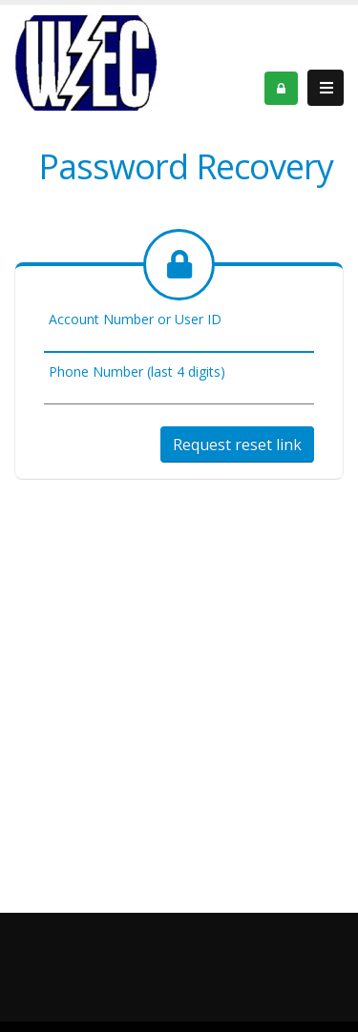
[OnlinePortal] (87, 61)
